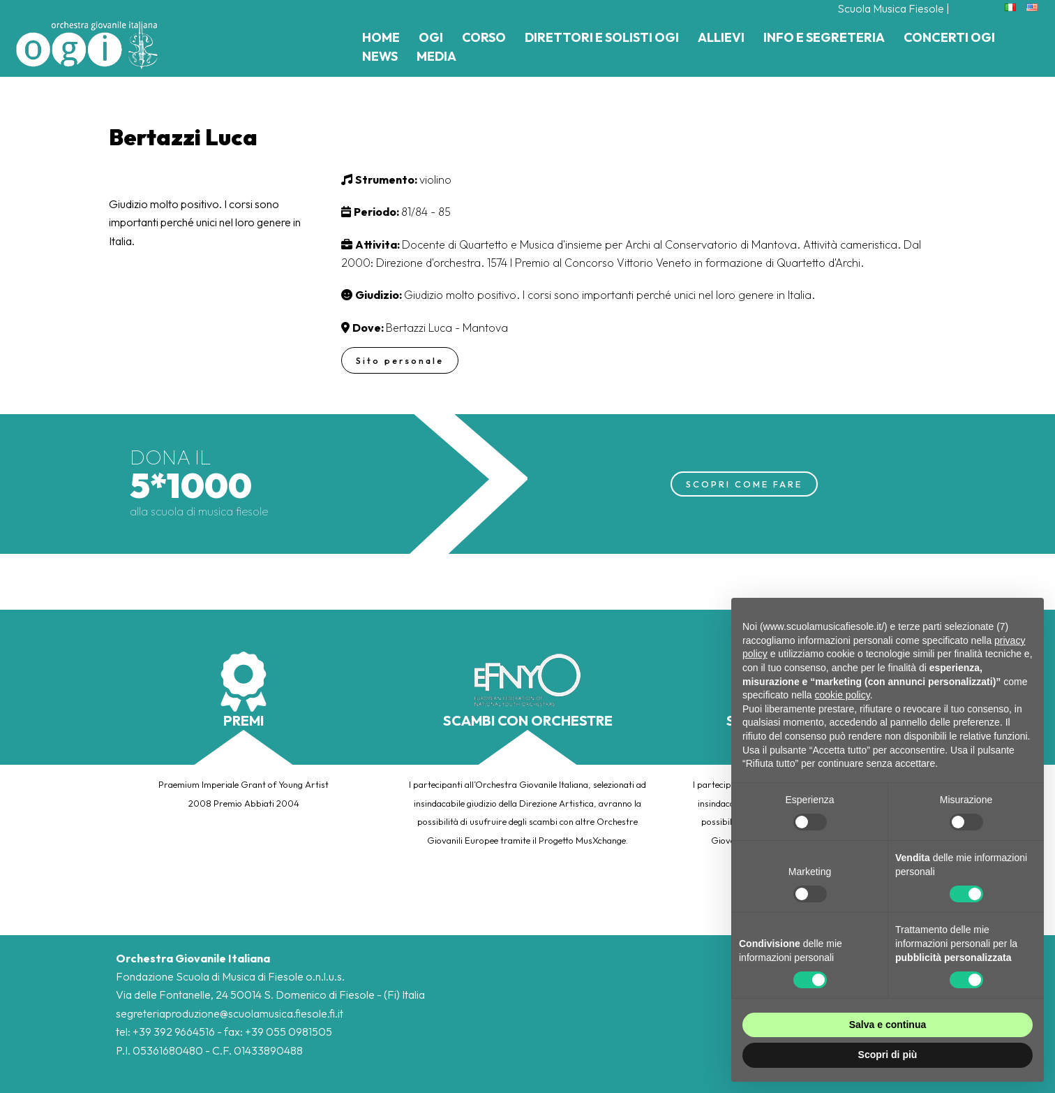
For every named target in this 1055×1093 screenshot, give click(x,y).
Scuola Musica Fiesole (890, 8)
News (380, 56)
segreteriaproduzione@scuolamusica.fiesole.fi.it (229, 1013)
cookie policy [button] (842, 694)
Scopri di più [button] (888, 1054)
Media (436, 56)
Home (381, 37)
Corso (484, 37)
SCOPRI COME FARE (744, 483)
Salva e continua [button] (887, 1024)
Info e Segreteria (824, 37)
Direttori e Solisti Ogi (602, 37)
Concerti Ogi (949, 37)
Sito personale (401, 360)
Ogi (431, 37)
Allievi (721, 37)
